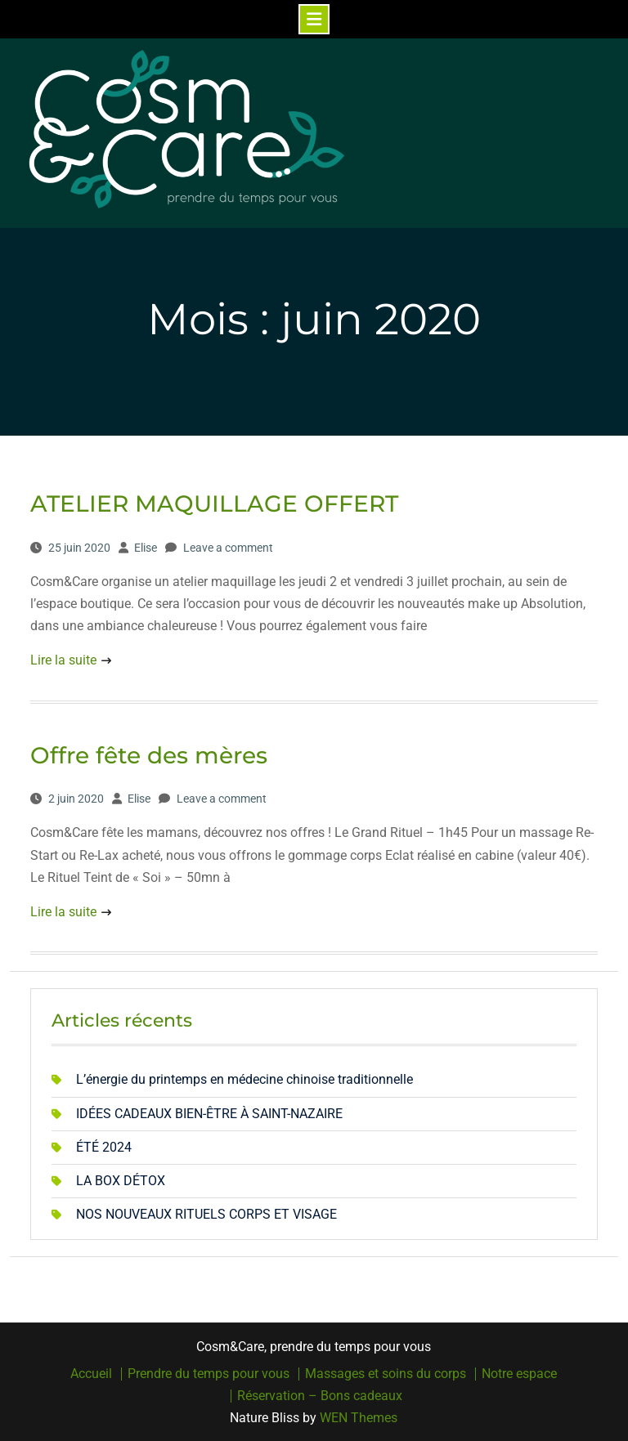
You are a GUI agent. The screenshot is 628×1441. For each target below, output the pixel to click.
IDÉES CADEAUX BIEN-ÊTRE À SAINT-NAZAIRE (209, 1113)
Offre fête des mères (148, 755)
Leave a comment (228, 547)
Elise (145, 547)
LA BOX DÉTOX (120, 1180)
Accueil (91, 1374)
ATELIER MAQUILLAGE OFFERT (214, 503)
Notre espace (519, 1374)
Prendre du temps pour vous (208, 1374)
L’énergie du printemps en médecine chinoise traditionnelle (244, 1079)
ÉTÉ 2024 (104, 1147)
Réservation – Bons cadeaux (319, 1396)
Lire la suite (63, 660)
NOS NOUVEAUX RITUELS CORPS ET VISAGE (206, 1214)
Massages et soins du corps (385, 1374)
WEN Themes (358, 1417)
